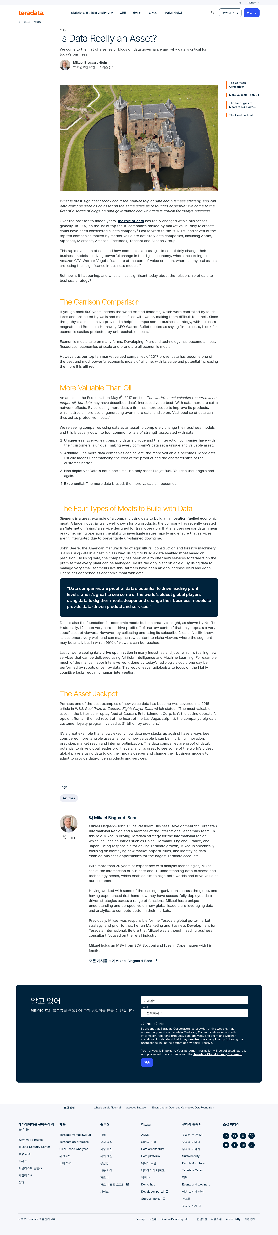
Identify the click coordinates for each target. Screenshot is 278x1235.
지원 (239, 2)
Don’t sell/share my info (174, 1219)
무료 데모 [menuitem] (228, 13)
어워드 (22, 1161)
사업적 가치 (26, 1175)
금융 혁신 (106, 1149)
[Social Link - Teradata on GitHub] (234, 1136)
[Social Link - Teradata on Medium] (243, 1136)
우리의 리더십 (191, 1142)
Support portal (151, 1198)
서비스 (104, 1191)
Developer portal (152, 1191)
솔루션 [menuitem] (137, 13)
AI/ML (145, 1135)
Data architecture (153, 1149)
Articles (69, 798)
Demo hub (148, 1184)
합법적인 (202, 1219)
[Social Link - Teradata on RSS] (251, 1145)
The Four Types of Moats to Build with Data (241, 105)
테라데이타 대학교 (153, 1170)
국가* (146, 1007)
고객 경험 (106, 1142)
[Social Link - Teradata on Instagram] (243, 1145)
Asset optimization (136, 1107)
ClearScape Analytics (73, 1149)
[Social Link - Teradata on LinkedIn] (226, 1136)
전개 (21, 1182)
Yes (148, 1024)
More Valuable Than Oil (244, 94)
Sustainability (191, 1156)
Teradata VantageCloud (75, 1135)
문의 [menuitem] (249, 13)
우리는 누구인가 (192, 1135)
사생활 (153, 1219)
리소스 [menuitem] (153, 13)
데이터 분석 (148, 1142)
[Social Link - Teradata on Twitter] (251, 1136)
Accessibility (233, 1219)
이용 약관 (216, 1219)
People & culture (193, 1163)
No (161, 1024)
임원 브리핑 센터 (193, 1191)
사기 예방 (106, 1156)
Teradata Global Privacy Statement (217, 1054)
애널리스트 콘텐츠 (30, 1168)
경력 (185, 1177)
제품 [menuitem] (123, 13)
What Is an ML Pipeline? (107, 1107)
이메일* (149, 1001)
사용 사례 (106, 1170)
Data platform (150, 1156)
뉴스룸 (186, 1198)
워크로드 (65, 1156)
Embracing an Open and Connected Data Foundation (183, 1107)
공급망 (104, 1163)
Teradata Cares (192, 1170)
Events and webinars (196, 1184)
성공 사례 (24, 1154)
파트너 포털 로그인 (112, 1184)
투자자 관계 (189, 1205)
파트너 (104, 1177)
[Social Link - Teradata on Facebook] (234, 1145)
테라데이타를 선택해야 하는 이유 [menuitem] (92, 13)
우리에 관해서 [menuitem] (173, 13)
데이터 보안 (148, 1163)
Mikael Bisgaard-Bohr (90, 62)
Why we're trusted (30, 1139)
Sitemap (140, 1219)
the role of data (131, 221)
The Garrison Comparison (237, 84)
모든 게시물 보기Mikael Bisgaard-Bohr (120, 961)
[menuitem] (212, 13)
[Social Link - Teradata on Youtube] (226, 1145)
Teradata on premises (74, 1142)
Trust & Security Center (34, 1147)
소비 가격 (65, 1163)
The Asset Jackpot (241, 115)
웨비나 (145, 1177)
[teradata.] (31, 12)
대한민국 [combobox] (252, 2)
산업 (103, 1135)
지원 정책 (250, 1219)
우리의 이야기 (191, 1149)
